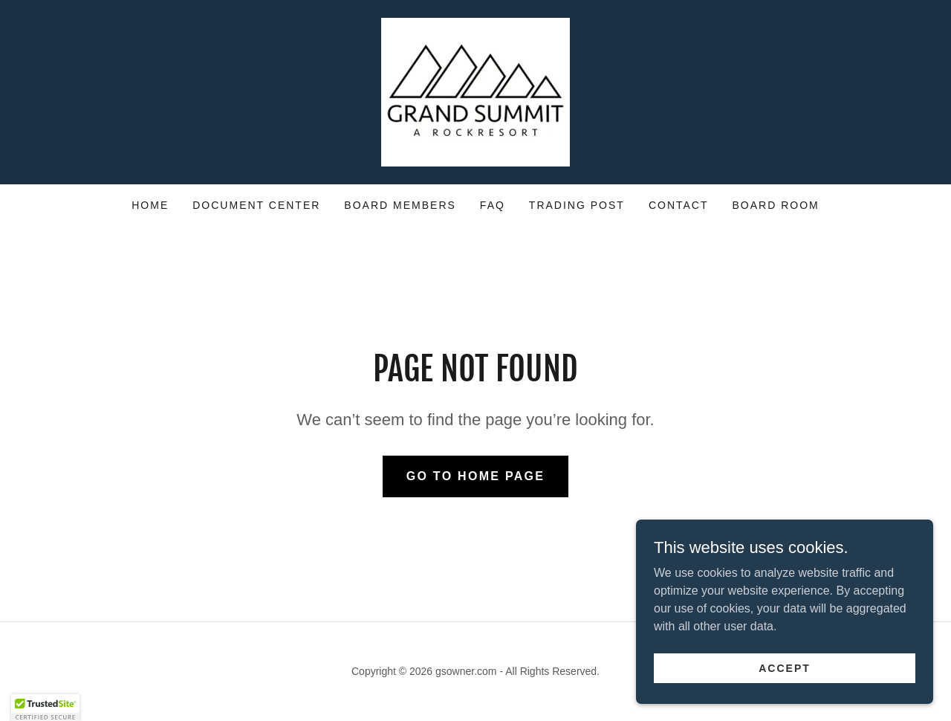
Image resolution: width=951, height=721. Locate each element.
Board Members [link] (400, 205)
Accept (785, 667)
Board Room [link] (776, 205)
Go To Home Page (475, 476)
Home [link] (150, 205)
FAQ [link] (492, 205)
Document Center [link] (256, 205)
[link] (475, 91)
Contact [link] (679, 205)
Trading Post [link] (577, 205)
